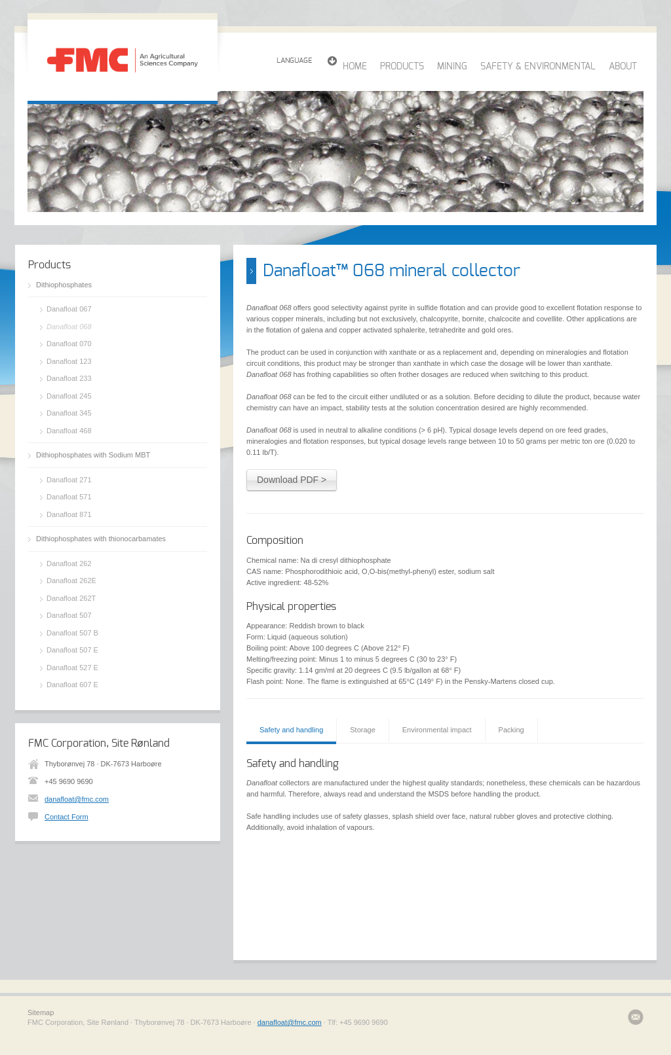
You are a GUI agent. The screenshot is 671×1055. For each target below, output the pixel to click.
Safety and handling (291, 730)
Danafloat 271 (69, 480)
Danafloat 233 (69, 378)
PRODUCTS (402, 66)
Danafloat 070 (69, 344)
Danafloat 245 (69, 396)
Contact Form (66, 817)
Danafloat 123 (69, 361)
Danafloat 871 (69, 514)
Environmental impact (437, 730)
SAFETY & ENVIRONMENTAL (538, 66)
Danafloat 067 (69, 309)
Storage (362, 730)
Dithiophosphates (64, 285)
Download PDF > (291, 479)
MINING (452, 66)
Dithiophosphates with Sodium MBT (93, 455)
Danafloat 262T (71, 598)
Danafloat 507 (69, 615)
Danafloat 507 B (72, 633)
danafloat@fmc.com (77, 799)
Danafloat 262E (71, 580)
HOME (355, 66)
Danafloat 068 (69, 327)
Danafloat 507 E (72, 650)
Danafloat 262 (69, 563)
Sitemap (41, 1012)
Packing (511, 730)
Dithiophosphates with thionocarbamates (101, 539)
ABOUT (623, 66)
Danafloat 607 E (72, 684)
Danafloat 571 (69, 497)
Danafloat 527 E (72, 667)
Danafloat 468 (69, 431)
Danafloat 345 (69, 413)
